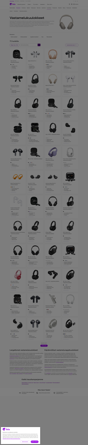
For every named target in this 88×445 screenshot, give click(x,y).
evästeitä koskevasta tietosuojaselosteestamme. (11, 443)
